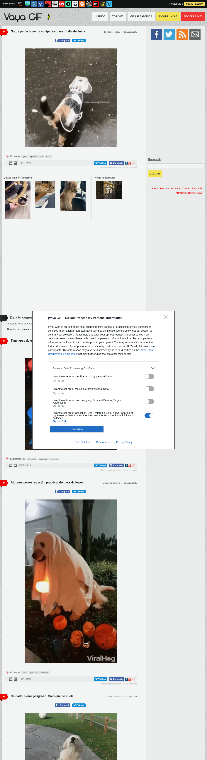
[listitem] (103, 368)
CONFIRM (77, 429)
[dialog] (103, 380)
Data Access (103, 442)
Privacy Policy (124, 442)
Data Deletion (82, 442)
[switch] (149, 376)
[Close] (167, 318)
